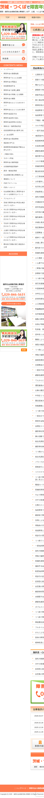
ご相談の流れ (8, 154)
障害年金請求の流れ (11, 118)
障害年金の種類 (9, 98)
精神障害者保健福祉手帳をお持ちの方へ (14, 148)
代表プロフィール (10, 183)
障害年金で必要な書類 (12, 90)
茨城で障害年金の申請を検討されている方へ (14, 204)
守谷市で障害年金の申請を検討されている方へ (14, 224)
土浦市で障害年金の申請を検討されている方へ (14, 231)
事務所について (9, 179)
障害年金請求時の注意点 (13, 122)
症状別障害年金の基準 (13, 130)
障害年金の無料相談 (11, 162)
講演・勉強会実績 (10, 171)
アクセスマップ (9, 198)
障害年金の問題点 (10, 82)
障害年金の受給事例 (11, 139)
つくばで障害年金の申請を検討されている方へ (14, 238)
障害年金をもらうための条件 (14, 110)
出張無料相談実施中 (11, 166)
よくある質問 (8, 135)
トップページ (8, 69)
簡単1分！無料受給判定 (12, 126)
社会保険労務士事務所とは (13, 175)
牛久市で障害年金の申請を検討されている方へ (14, 211)
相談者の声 (9, 143)
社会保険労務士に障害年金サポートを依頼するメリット (14, 193)
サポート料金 (8, 158)
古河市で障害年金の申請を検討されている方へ (14, 217)
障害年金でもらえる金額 (13, 78)
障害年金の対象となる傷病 (13, 94)
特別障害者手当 (9, 86)
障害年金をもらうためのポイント (14, 104)
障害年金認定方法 (10, 114)
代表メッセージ (9, 187)
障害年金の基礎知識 (11, 73)
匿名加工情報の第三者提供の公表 (14, 245)
